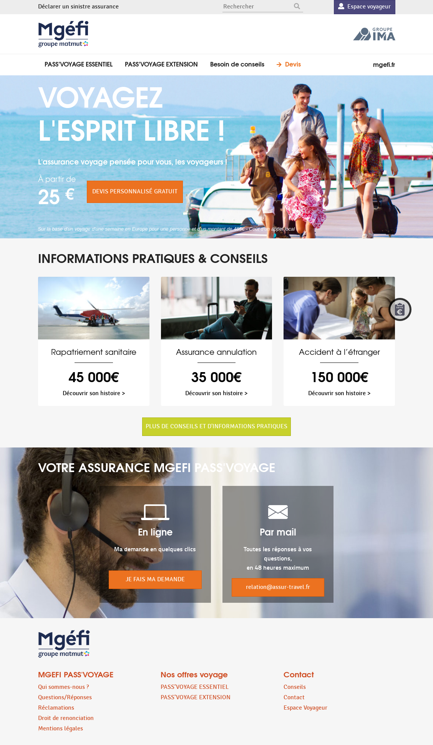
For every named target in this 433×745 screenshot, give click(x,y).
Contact (294, 697)
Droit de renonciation (66, 718)
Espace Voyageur (305, 708)
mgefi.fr (384, 64)
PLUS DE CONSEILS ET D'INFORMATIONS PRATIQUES (216, 426)
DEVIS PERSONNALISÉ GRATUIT (135, 191)
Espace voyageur (364, 6)
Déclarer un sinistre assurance (78, 6)
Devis (293, 63)
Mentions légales (60, 728)
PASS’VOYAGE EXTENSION (161, 63)
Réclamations (56, 708)
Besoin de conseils (237, 63)
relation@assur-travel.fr (278, 587)
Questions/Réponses (65, 697)
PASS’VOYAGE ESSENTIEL (79, 63)
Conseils (295, 687)
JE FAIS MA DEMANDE (155, 579)
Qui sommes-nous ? (63, 687)
